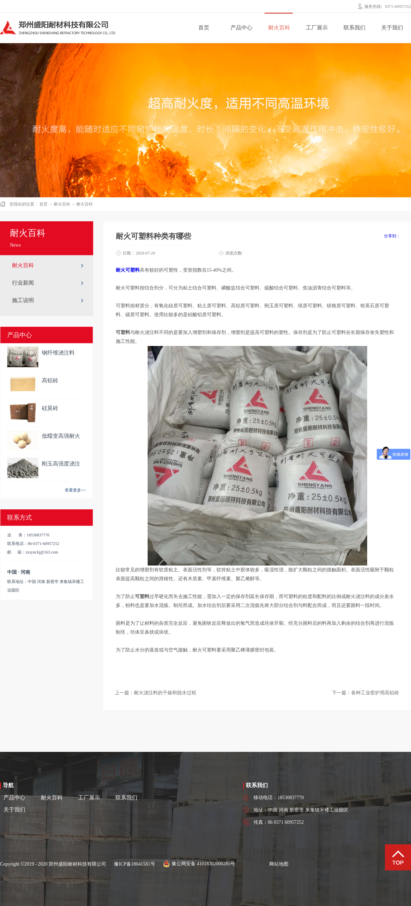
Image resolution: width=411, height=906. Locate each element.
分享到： (392, 236)
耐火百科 (62, 204)
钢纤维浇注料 (58, 353)
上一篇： (155, 692)
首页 (203, 27)
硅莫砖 (50, 408)
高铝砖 (50, 380)
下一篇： (365, 692)
